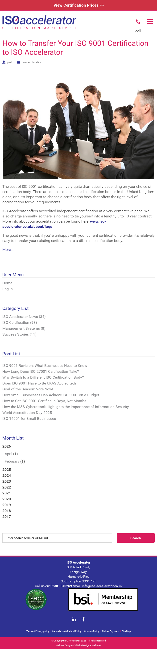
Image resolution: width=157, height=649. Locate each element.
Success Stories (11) (19, 334)
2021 (6, 493)
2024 (6, 475)
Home (7, 283)
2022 (6, 487)
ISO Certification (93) (19, 322)
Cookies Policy (91, 631)
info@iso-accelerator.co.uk (102, 586)
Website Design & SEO (67, 645)
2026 (78, 454)
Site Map (126, 631)
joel (9, 62)
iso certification (32, 62)
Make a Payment (110, 631)
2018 (6, 511)
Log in (7, 289)
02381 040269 (61, 586)
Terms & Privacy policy (37, 631)
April (8, 454)
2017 (6, 516)
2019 (6, 505)
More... (8, 249)
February (12, 461)
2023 (6, 481)
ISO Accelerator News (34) (24, 316)
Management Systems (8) (23, 328)
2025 (6, 469)
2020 (6, 499)
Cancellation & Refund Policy (66, 631)
